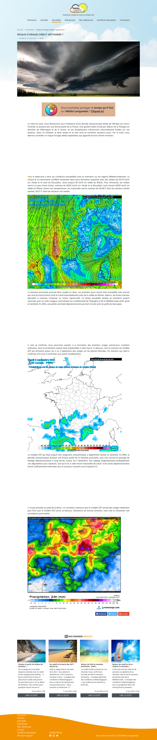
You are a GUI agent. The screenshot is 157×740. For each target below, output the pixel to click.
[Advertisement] (79, 156)
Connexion (125, 20)
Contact (20, 729)
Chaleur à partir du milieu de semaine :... (30, 665)
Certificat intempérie (106, 20)
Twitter (113, 614)
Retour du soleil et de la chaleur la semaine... (122, 665)
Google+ (123, 614)
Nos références (86, 20)
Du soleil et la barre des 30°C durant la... (62, 665)
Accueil (20, 30)
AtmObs (44, 20)
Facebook (101, 614)
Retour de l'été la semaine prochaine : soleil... (92, 665)
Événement (70, 20)
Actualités (56, 20)
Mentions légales (25, 735)
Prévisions (32, 20)
